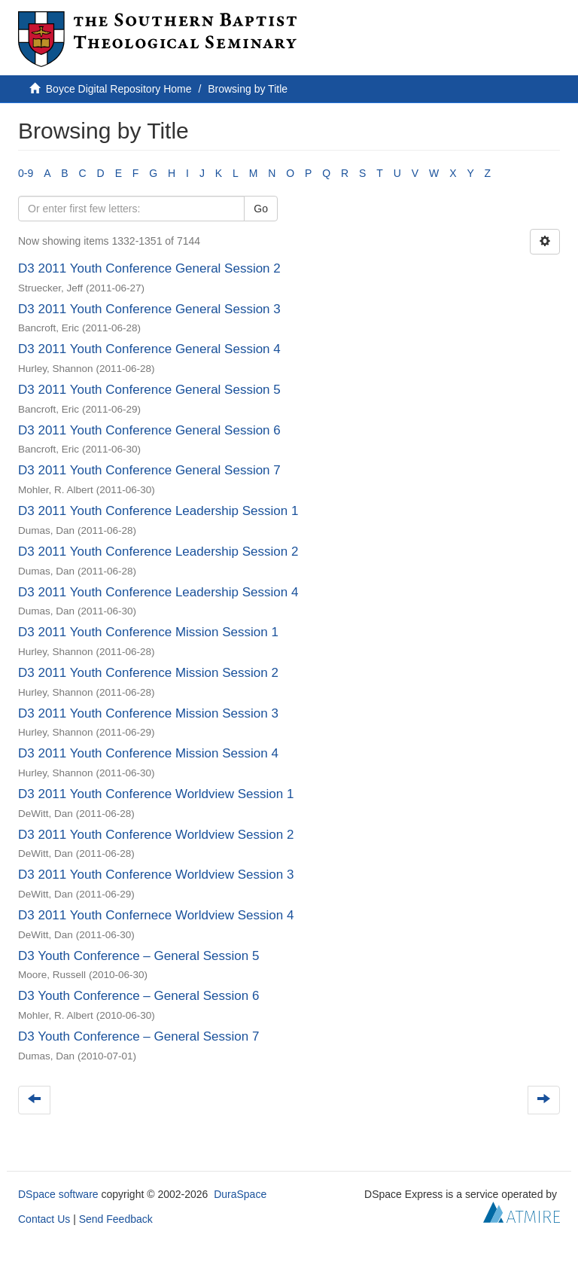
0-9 (25, 173)
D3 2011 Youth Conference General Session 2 (149, 268)
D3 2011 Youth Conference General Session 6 (149, 430)
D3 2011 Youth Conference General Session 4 (149, 349)
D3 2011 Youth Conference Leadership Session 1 (158, 511)
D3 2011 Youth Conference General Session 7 (149, 470)
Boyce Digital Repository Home (119, 89)
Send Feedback (116, 1219)
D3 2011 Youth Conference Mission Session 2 (148, 673)
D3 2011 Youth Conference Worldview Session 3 (156, 874)
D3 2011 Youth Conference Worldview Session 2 (156, 834)
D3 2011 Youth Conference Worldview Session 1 (156, 794)
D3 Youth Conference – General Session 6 (138, 996)
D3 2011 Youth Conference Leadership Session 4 (158, 592)
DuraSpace (240, 1194)
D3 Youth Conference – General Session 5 (138, 956)
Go (261, 209)
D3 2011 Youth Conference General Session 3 (149, 309)
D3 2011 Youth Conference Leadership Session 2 (158, 551)
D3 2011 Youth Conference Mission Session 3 (148, 713)
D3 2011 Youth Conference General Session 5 (149, 390)
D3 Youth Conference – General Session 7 (138, 1036)
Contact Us (44, 1219)
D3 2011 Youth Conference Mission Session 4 (148, 753)
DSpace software (58, 1194)
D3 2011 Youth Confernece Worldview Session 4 (156, 915)
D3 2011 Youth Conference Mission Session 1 (148, 632)
